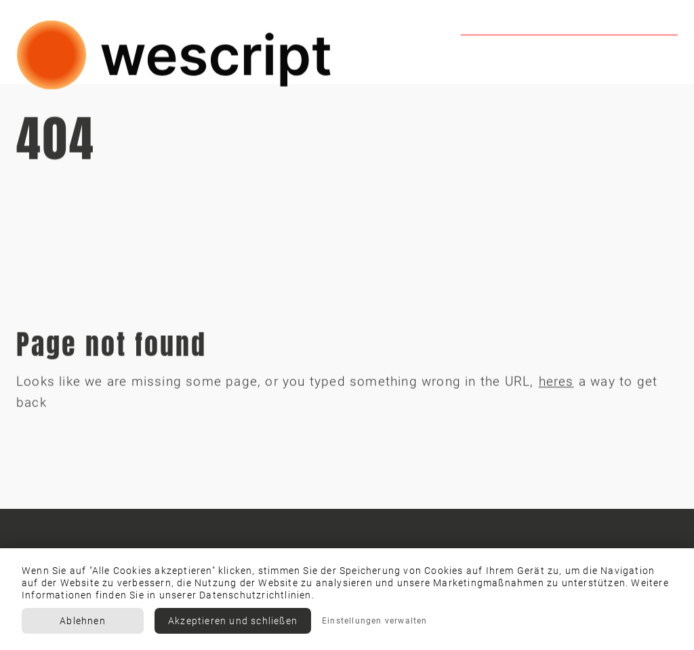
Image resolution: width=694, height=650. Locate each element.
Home (482, 59)
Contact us (632, 59)
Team (545, 59)
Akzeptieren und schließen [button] (233, 620)
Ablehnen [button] (83, 620)
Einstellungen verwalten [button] (375, 621)
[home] (174, 57)
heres (556, 383)
